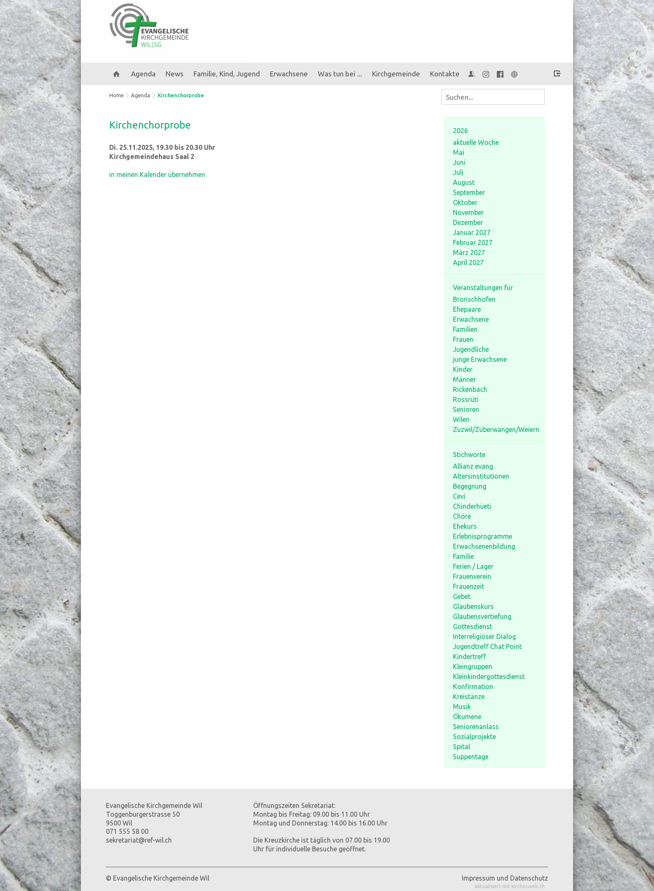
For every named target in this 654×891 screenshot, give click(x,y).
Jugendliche (471, 349)
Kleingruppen (472, 666)
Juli (458, 172)
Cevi (459, 496)
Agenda (143, 74)
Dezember (468, 222)
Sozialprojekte (474, 736)
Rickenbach (470, 389)
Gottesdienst (472, 626)
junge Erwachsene (480, 359)
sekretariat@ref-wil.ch (139, 840)
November (468, 212)
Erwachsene (471, 319)
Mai (458, 152)
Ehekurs (465, 526)
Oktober (465, 202)
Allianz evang (473, 466)
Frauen (463, 339)
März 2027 (469, 252)
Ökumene (467, 716)
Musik (462, 706)
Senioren (466, 409)
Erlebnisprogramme (482, 536)
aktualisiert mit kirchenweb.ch (510, 886)
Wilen (461, 419)
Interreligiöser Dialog (484, 636)
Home (116, 95)
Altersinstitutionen (481, 476)
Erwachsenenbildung (484, 546)
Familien (465, 329)
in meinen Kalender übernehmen (157, 174)
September (469, 192)
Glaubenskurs (473, 606)
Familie (463, 556)
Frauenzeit (468, 586)
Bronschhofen (474, 299)
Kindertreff (469, 656)
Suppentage (470, 756)
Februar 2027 (473, 242)
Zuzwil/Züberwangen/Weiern (496, 429)
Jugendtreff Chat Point (487, 646)
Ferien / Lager (473, 566)
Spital (461, 746)
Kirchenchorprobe (181, 95)
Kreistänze (469, 696)
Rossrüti (465, 399)
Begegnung (469, 486)
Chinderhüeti (472, 506)
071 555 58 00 (127, 831)
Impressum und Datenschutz (505, 878)
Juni (459, 162)
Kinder (463, 369)
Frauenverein (472, 576)
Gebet (461, 596)
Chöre (462, 516)
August (464, 182)
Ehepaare (467, 309)
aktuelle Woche (476, 142)
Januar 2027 (471, 232)
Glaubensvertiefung (482, 616)
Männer (464, 379)
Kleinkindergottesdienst (489, 676)
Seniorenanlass (476, 726)
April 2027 (468, 262)
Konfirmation (473, 686)
